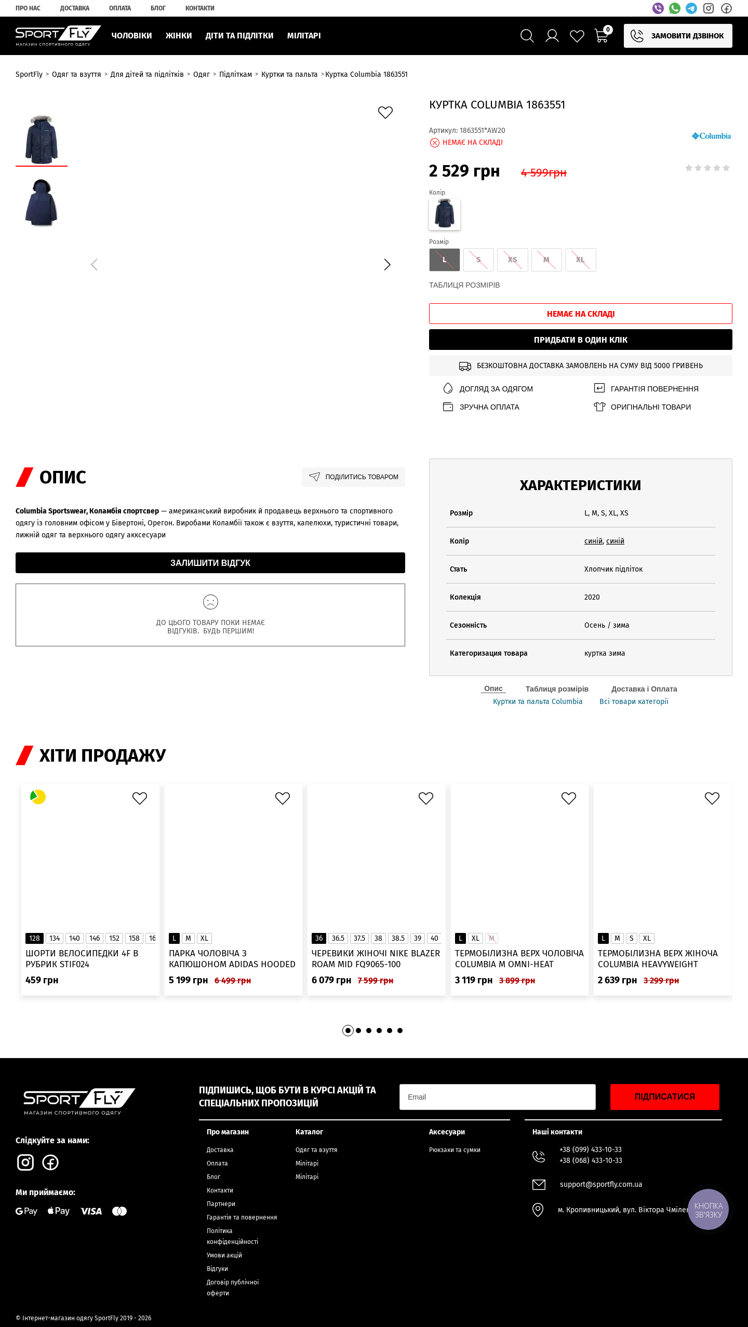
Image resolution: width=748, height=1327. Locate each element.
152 (114, 938)
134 (54, 938)
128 (34, 938)
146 (94, 938)
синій (593, 541)
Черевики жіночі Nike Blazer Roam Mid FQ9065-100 (376, 959)
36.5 (338, 938)
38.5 (398, 938)
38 (378, 938)
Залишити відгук (210, 563)
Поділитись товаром (353, 477)
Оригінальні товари (642, 406)
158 (134, 938)
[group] (240, 262)
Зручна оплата (480, 406)
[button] (387, 264)
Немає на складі (581, 314)
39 (417, 938)
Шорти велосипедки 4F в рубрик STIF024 (81, 959)
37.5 (359, 938)
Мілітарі (307, 1163)
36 (319, 938)
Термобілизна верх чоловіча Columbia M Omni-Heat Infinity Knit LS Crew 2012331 (519, 959)
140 (74, 938)
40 (434, 938)
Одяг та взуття (317, 1150)
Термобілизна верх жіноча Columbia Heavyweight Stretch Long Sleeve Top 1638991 (658, 959)
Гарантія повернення (646, 388)
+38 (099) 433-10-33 (590, 1149)
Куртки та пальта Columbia (538, 702)
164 (154, 938)
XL (204, 938)
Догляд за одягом (487, 388)
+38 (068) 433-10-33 (590, 1160)
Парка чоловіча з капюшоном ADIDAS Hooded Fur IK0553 (232, 959)
